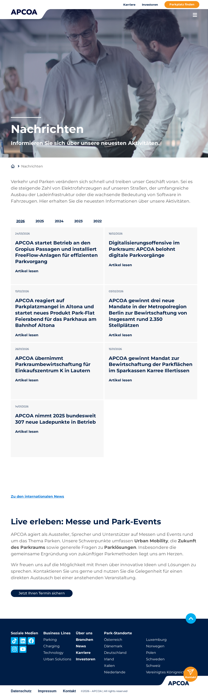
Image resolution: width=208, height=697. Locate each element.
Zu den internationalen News (37, 496)
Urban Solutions (57, 659)
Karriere (129, 4)
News (81, 646)
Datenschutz (21, 691)
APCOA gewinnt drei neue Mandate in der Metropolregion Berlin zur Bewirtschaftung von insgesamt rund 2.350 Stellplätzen (148, 313)
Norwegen (155, 646)
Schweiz (153, 666)
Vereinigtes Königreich (165, 672)
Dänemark (113, 646)
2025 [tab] (40, 221)
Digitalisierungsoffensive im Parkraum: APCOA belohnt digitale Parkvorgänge (144, 249)
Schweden (155, 659)
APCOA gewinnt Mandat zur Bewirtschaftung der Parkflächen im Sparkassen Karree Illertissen (150, 364)
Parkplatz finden (181, 4)
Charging (51, 646)
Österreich (113, 640)
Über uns (84, 633)
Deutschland (115, 653)
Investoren (150, 4)
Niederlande (114, 672)
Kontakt (69, 691)
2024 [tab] (59, 221)
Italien (109, 666)
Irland (109, 659)
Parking (50, 640)
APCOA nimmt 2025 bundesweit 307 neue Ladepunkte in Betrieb (55, 419)
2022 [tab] (97, 221)
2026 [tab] (20, 221)
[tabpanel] (104, 342)
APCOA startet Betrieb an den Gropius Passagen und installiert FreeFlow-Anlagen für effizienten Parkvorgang (56, 252)
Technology (53, 653)
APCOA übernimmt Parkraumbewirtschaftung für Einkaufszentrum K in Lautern (52, 364)
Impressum (47, 691)
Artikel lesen (26, 271)
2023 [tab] (78, 221)
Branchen (84, 640)
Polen (151, 653)
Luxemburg (156, 640)
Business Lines (57, 633)
